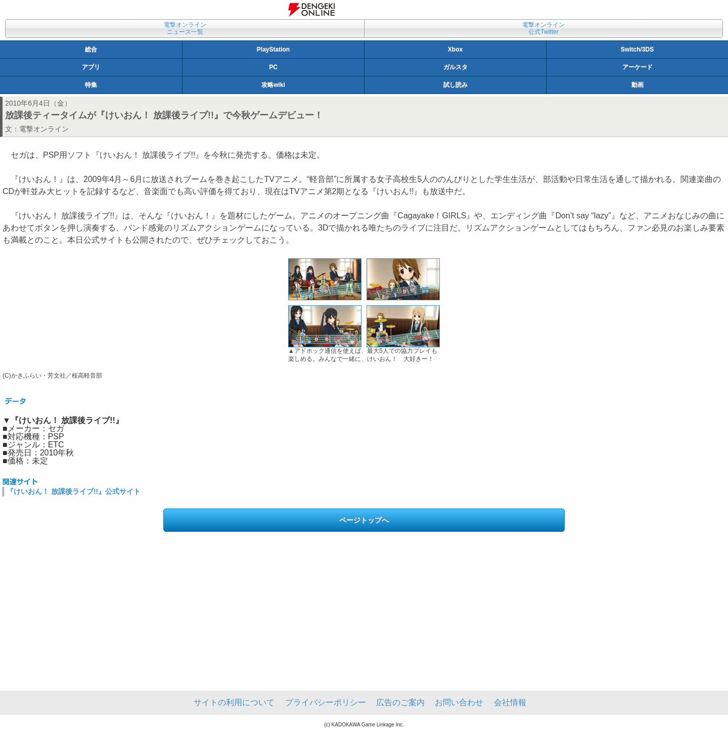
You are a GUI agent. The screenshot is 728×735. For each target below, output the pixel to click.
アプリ (91, 67)
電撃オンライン (44, 129)
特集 (91, 84)
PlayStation (273, 49)
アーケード (637, 67)
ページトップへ (364, 520)
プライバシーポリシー (325, 702)
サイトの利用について (234, 702)
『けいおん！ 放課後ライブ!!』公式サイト (74, 491)
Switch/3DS (637, 49)
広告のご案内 (400, 702)
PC (273, 67)
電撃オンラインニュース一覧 (185, 28)
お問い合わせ (459, 702)
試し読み (455, 84)
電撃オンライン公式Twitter (543, 28)
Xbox (455, 49)
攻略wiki (273, 84)
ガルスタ (455, 67)
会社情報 (510, 702)
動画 (637, 84)
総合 (91, 49)
